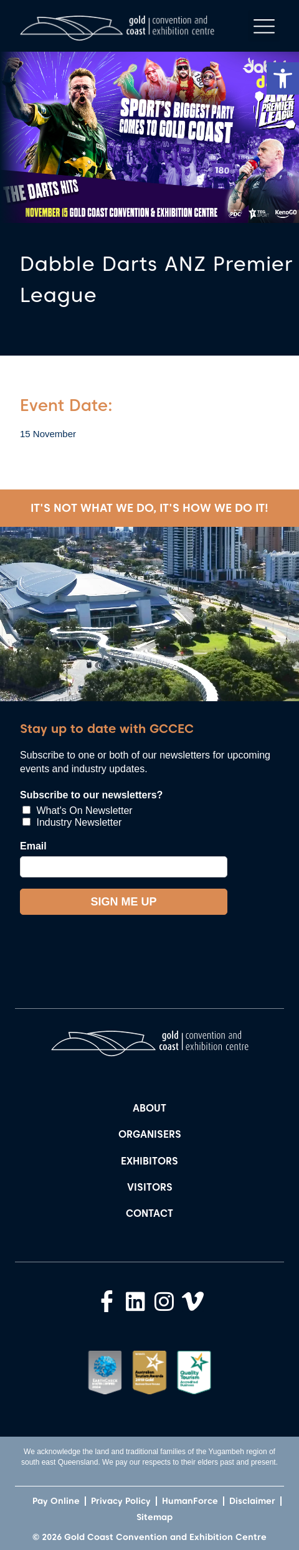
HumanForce (190, 1501)
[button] (283, 78)
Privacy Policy (121, 1501)
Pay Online (56, 1501)
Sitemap (154, 1517)
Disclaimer (252, 1501)
